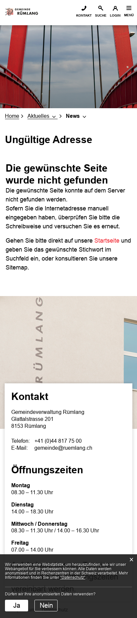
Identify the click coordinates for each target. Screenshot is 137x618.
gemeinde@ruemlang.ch (63, 448)
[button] (42, 116)
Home (12, 116)
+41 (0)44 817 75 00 (58, 441)
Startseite (106, 240)
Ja (16, 605)
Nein (46, 605)
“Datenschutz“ (72, 577)
